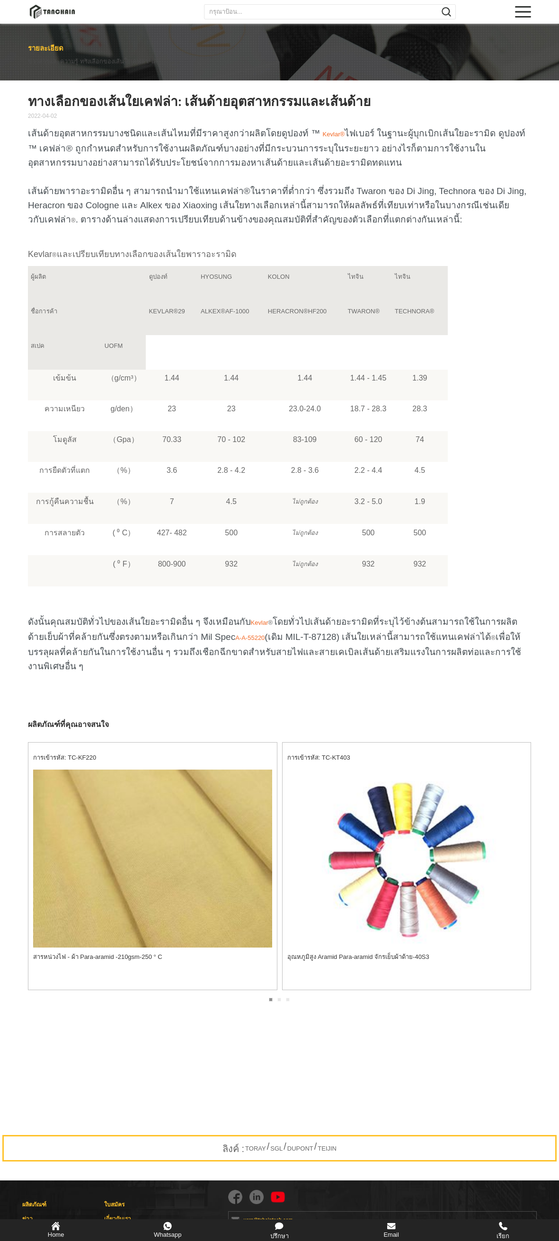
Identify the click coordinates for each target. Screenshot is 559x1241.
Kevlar (262, 622)
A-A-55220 (250, 637)
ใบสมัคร (114, 1204)
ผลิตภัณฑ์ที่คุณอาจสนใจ (68, 724)
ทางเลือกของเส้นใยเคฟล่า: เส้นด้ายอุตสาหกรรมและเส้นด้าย (138, 61)
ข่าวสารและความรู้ (52, 61)
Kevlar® (334, 134)
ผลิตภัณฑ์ (34, 1204)
